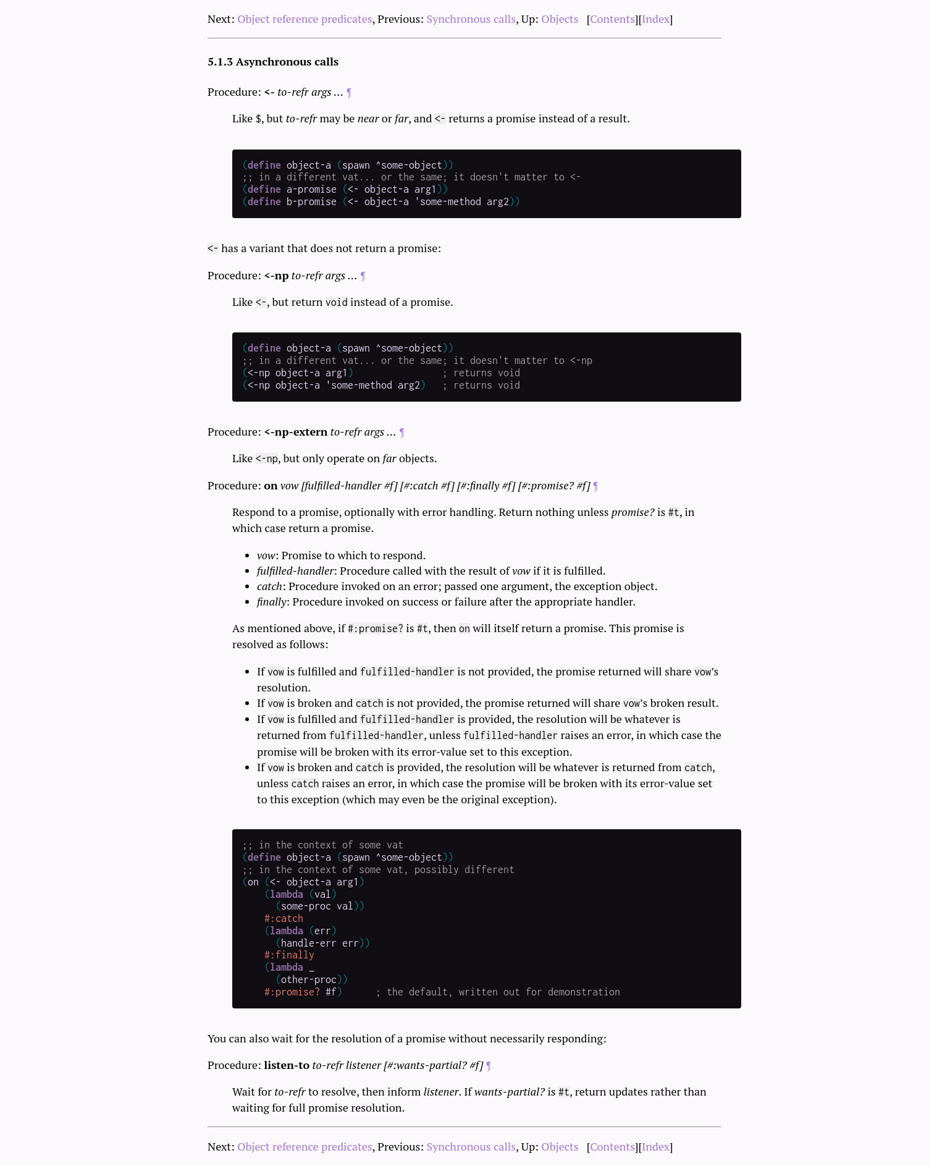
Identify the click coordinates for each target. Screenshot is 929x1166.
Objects (559, 18)
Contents (612, 18)
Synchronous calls (471, 18)
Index (656, 18)
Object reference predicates (304, 18)
